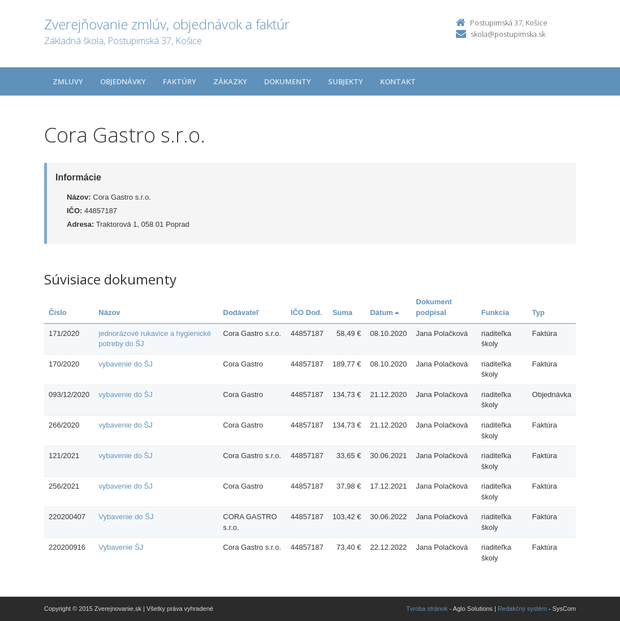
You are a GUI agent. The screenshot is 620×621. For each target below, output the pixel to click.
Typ (538, 312)
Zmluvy (68, 81)
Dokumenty (287, 81)
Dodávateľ (241, 312)
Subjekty (345, 81)
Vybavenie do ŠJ (125, 516)
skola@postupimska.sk (508, 34)
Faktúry (179, 81)
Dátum (384, 312)
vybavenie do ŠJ (125, 364)
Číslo (58, 312)
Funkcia (495, 312)
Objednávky (123, 81)
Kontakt (398, 81)
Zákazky (230, 81)
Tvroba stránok (426, 608)
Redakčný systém (522, 608)
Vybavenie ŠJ (120, 547)
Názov (109, 312)
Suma (342, 312)
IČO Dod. (306, 312)
